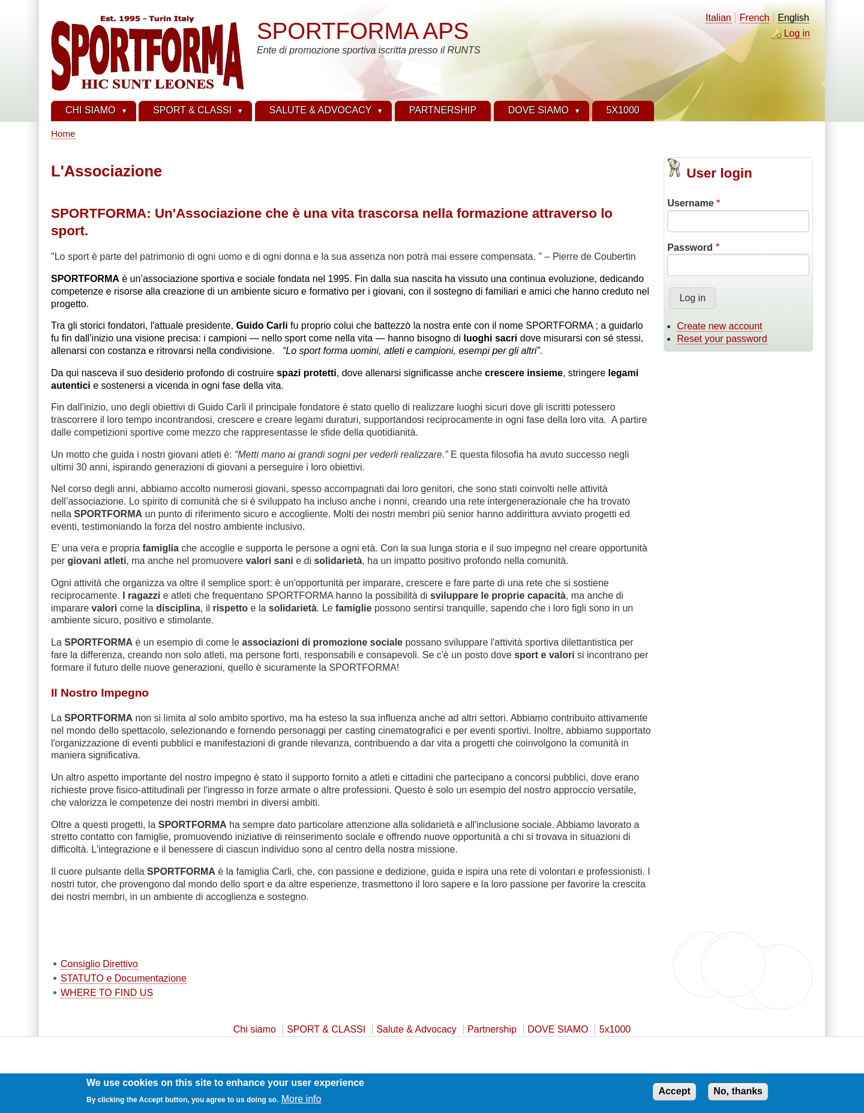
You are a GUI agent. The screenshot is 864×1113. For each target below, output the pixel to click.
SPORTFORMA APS (363, 31)
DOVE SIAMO (557, 1029)
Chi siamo (254, 1029)
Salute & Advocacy (416, 1029)
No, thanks (738, 1094)
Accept (674, 1094)
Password (690, 247)
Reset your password (722, 339)
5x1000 (615, 1029)
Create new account (719, 326)
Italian (718, 18)
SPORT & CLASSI (326, 1029)
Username (690, 203)
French (755, 18)
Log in (797, 33)
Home (63, 133)
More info (301, 1102)
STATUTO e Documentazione (124, 978)
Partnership (492, 1029)
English (793, 18)
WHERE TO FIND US (107, 993)
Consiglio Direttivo (99, 964)
